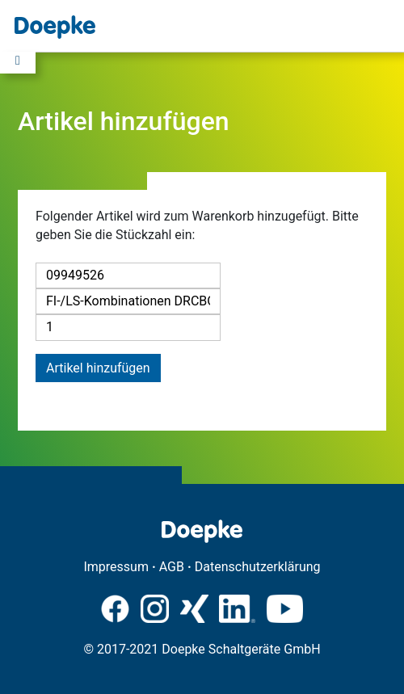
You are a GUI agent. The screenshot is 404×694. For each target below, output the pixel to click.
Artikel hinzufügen (98, 368)
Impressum (116, 566)
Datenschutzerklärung (258, 566)
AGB (171, 566)
